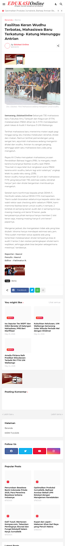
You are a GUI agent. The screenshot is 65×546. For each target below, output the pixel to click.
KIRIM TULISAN (12, 433)
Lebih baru (9, 414)
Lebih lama (56, 414)
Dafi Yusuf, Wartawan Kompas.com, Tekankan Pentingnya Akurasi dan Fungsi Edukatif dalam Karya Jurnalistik (17, 527)
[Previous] (58, 10)
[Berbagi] (58, 46)
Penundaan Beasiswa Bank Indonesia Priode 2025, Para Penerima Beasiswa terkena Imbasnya (16, 492)
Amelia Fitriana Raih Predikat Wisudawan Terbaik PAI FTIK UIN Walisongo (15, 359)
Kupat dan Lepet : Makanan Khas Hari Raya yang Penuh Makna (46, 524)
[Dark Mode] (56, 4)
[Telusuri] (61, 4)
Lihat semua (54, 302)
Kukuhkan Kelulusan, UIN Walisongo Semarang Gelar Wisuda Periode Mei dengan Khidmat (46, 327)
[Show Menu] (3, 4)
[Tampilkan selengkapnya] (43, 290)
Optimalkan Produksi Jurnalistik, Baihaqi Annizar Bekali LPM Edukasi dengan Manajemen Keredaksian (30, 11)
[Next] (61, 10)
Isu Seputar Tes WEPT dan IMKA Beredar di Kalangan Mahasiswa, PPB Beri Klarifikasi (18, 327)
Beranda (9, 20)
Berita (18, 20)
